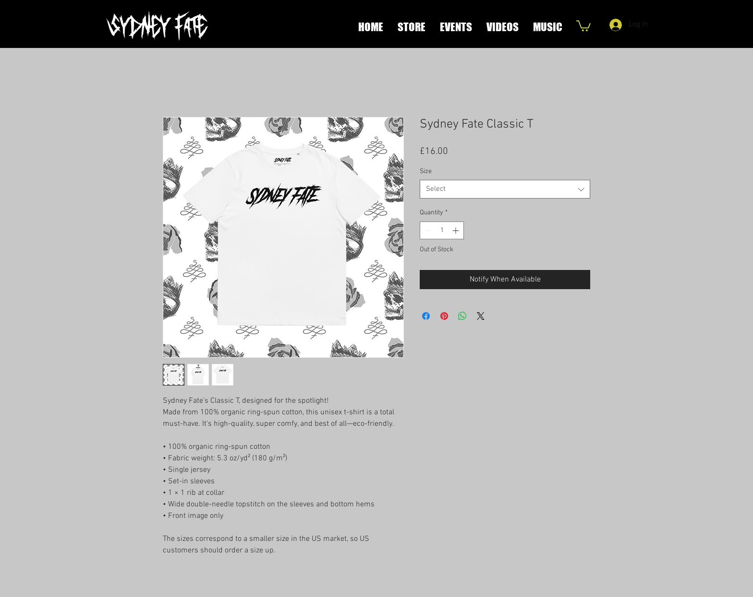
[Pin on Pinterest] (444, 316)
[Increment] (456, 230)
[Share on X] (480, 316)
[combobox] (505, 189)
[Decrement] (427, 230)
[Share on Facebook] (426, 316)
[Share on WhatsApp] (462, 316)
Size (426, 171)
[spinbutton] (441, 230)
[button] (583, 25)
